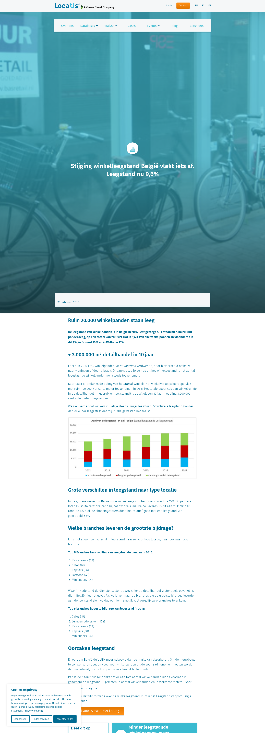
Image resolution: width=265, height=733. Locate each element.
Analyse (109, 25)
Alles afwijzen (41, 719)
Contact (183, 6)
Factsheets (196, 25)
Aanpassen (20, 719)
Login (169, 6)
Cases (132, 25)
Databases (87, 25)
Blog (175, 25)
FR (209, 6)
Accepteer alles (65, 719)
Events (151, 25)
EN (196, 6)
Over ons (67, 25)
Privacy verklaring (33, 710)
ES (203, 6)
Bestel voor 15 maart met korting (96, 711)
